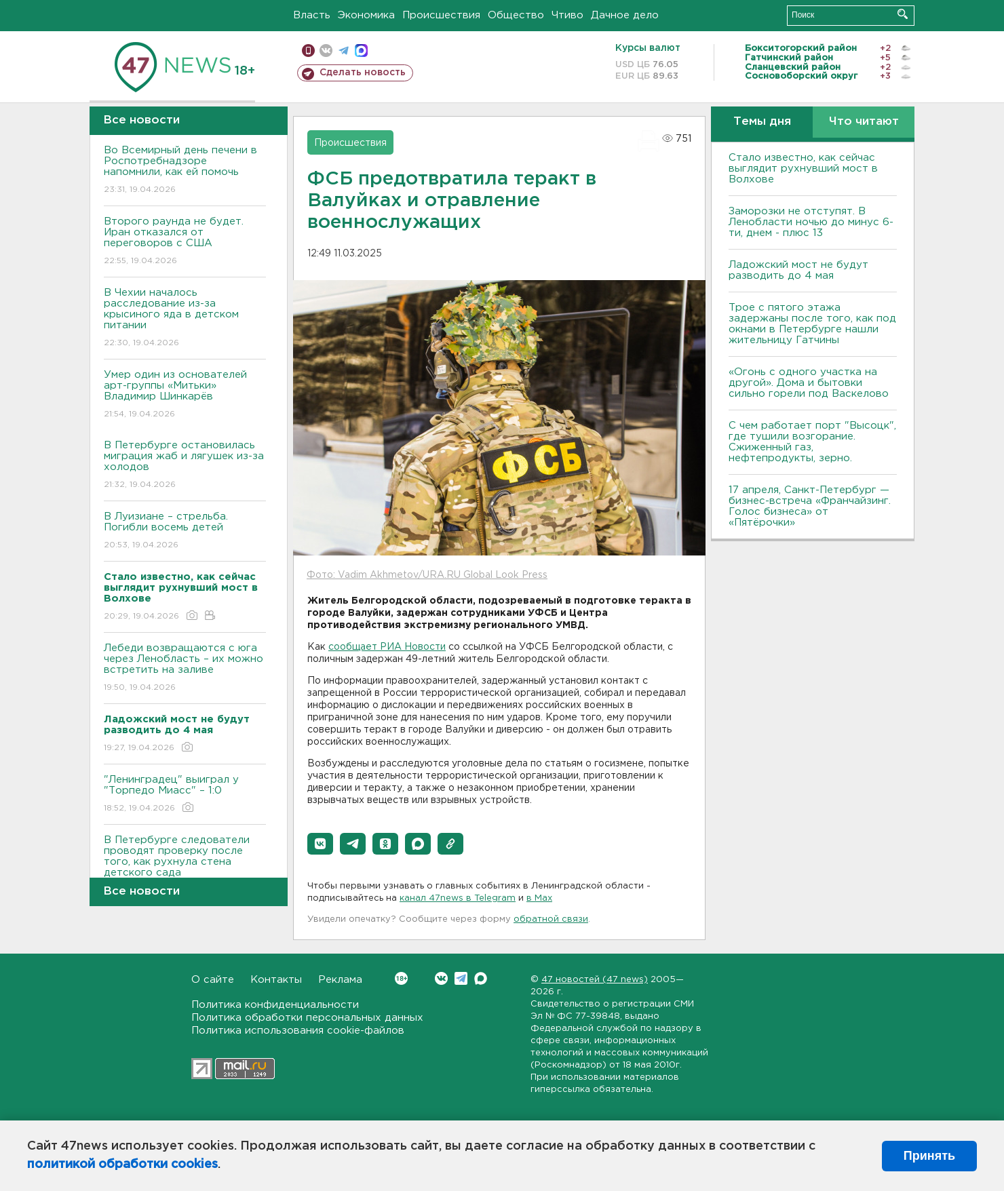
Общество (516, 15)
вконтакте (326, 50)
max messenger (361, 50)
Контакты (276, 979)
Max (480, 978)
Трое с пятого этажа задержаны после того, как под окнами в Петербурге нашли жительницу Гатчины (812, 324)
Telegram (461, 978)
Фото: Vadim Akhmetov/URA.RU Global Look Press (427, 575)
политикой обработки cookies (122, 1164)
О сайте (212, 979)
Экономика (366, 15)
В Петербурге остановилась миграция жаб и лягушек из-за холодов (185, 465)
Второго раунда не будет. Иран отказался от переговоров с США (185, 242)
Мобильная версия (308, 50)
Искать (902, 14)
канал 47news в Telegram (458, 898)
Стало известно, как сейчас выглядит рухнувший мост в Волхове (803, 168)
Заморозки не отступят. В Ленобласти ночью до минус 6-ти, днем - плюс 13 (811, 222)
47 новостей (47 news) (594, 979)
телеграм (343, 50)
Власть (311, 15)
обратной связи (551, 919)
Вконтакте (401, 978)
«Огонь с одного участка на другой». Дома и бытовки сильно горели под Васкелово (809, 383)
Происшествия (441, 15)
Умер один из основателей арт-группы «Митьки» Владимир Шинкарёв (185, 395)
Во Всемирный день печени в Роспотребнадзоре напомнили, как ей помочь (185, 170)
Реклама (340, 979)
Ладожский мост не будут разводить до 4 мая (798, 270)
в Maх (539, 898)
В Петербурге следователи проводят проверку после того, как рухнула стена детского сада (185, 866)
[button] (320, 844)
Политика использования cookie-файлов (297, 1030)
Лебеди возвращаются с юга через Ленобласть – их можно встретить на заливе (185, 668)
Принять (929, 1156)
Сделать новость (363, 73)
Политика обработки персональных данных (307, 1017)
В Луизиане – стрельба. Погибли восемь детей (185, 531)
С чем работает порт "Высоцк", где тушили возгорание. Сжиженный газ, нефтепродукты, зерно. (812, 442)
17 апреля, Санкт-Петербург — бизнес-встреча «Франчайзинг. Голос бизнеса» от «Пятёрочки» (810, 506)
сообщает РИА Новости (387, 647)
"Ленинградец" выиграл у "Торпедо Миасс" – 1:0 (185, 794)
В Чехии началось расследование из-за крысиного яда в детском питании (185, 318)
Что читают (864, 122)
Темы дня (762, 122)
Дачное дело (625, 15)
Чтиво (567, 15)
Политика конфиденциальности (275, 1004)
